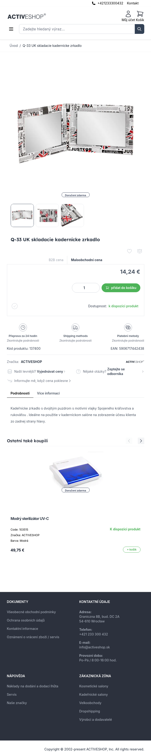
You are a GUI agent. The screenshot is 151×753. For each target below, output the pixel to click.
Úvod (14, 46)
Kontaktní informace (22, 629)
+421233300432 (110, 3)
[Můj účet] (128, 16)
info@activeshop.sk (94, 647)
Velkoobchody (90, 703)
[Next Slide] (141, 441)
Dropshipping (89, 711)
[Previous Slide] (129, 441)
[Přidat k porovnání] (139, 251)
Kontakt (132, 3)
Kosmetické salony (93, 686)
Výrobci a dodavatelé (95, 719)
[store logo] (26, 16)
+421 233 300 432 (93, 634)
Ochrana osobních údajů (26, 620)
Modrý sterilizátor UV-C (30, 518)
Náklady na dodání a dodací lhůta (32, 686)
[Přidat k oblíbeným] (129, 251)
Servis (12, 694)
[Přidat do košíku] (132, 550)
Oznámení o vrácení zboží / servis (33, 637)
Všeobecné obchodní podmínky (31, 612)
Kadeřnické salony (93, 694)
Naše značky (17, 703)
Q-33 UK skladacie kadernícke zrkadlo (52, 46)
